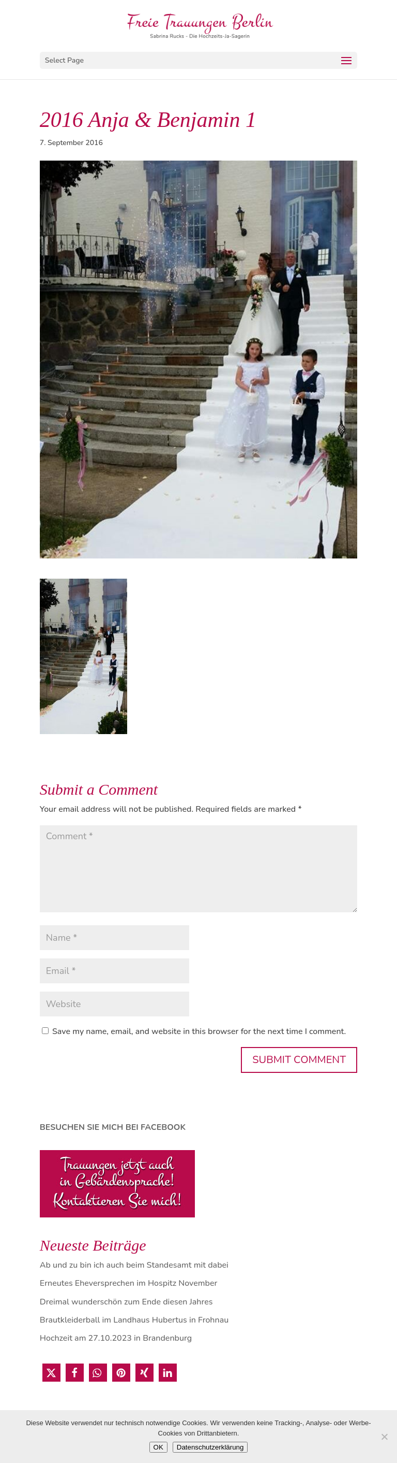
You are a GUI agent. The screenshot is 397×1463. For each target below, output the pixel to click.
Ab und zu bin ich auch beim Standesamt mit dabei (134, 1265)
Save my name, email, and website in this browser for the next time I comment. (199, 1031)
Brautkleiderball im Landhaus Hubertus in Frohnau (134, 1320)
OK (158, 1447)
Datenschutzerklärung (210, 1447)
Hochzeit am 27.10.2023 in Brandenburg (116, 1338)
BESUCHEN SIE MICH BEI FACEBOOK (113, 1127)
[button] (51, 1373)
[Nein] (384, 1436)
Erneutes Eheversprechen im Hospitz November (129, 1283)
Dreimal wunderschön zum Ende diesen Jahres (126, 1302)
